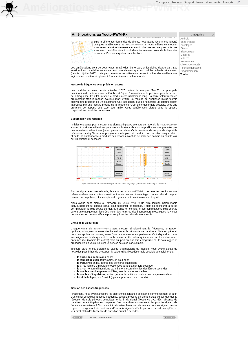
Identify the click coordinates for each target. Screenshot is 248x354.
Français (228, 2)
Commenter (77, 317)
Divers (184, 48)
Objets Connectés (190, 64)
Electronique (187, 51)
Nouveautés (187, 61)
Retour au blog (169, 317)
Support (189, 2)
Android (184, 38)
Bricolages (186, 45)
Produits (176, 2)
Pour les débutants (190, 67)
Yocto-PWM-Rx (134, 44)
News (199, 2)
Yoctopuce (162, 2)
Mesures (185, 54)
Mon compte (212, 2)
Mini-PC (184, 58)
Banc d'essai (187, 41)
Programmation (189, 71)
